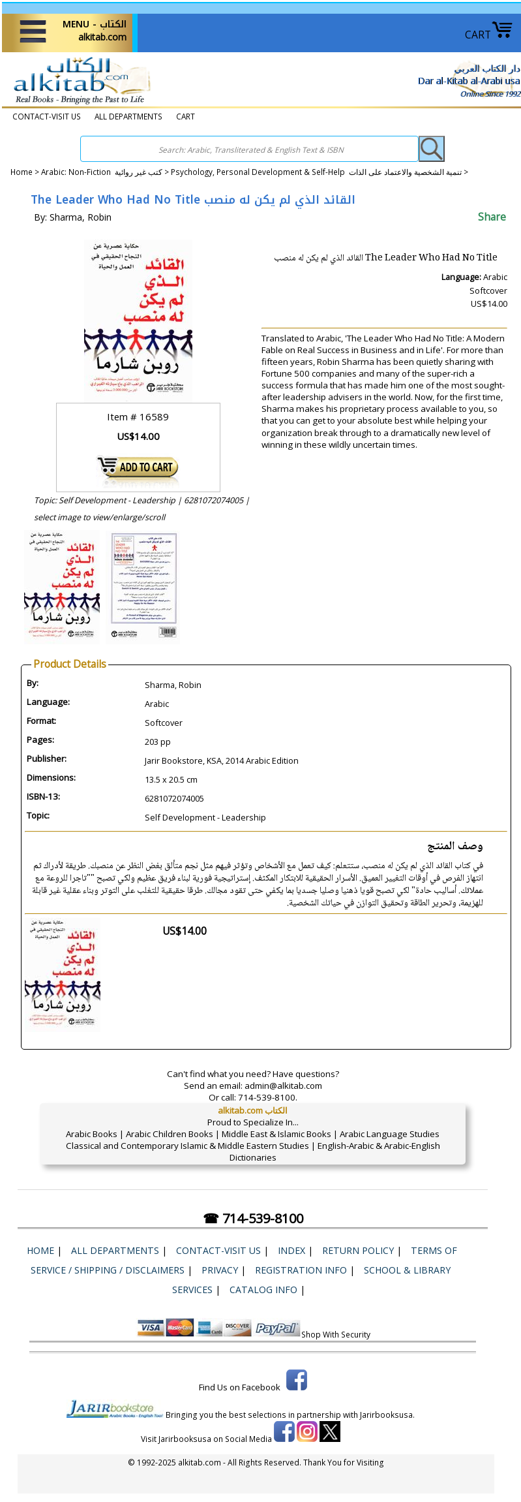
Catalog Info (263, 1289)
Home (21, 171)
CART (489, 34)
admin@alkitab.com (283, 1085)
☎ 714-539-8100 (253, 1218)
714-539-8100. (267, 1097)
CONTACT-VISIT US (46, 116)
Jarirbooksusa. (387, 1414)
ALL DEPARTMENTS (128, 116)
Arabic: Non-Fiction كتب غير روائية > (106, 171)
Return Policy (358, 1250)
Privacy (219, 1270)
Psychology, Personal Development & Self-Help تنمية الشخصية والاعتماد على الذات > (319, 171)
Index (291, 1250)
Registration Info (301, 1270)
